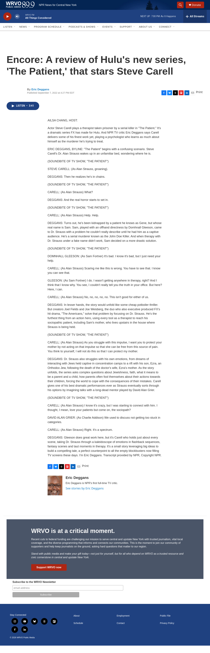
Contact (121, 630)
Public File (165, 623)
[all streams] (195, 23)
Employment (123, 623)
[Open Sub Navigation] (14, 34)
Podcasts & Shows (82, 34)
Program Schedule (48, 34)
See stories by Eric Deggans (85, 496)
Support (126, 34)
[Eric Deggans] (55, 493)
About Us (145, 34)
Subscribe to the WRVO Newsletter (34, 589)
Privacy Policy (167, 630)
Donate (198, 8)
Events (108, 34)
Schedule (78, 630)
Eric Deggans (40, 96)
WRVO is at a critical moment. (73, 538)
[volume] (17, 24)
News (23, 34)
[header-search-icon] (181, 8)
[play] (7, 24)
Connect (165, 34)
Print (199, 99)
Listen (7, 34)
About (77, 623)
